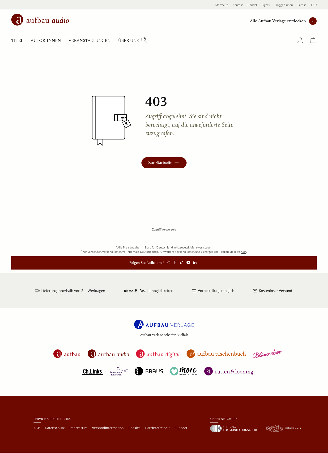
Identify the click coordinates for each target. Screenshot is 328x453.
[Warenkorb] (313, 41)
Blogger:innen (283, 5)
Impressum (78, 428)
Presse (302, 5)
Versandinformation (108, 428)
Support (181, 428)
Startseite (221, 5)
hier (243, 252)
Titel (17, 41)
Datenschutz (55, 428)
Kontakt (238, 5)
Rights (266, 5)
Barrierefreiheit (157, 428)
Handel (252, 5)
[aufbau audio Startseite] (40, 19)
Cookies (134, 428)
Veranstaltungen (89, 41)
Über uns (128, 41)
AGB (37, 428)
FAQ (314, 5)
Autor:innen (46, 41)
